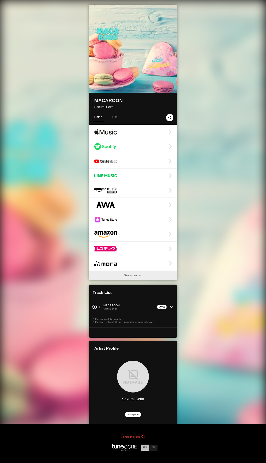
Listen (98, 117)
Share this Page (133, 436)
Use (115, 117)
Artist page (133, 414)
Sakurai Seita (103, 107)
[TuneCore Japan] (124, 449)
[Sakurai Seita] (133, 377)
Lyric (162, 306)
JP (153, 447)
